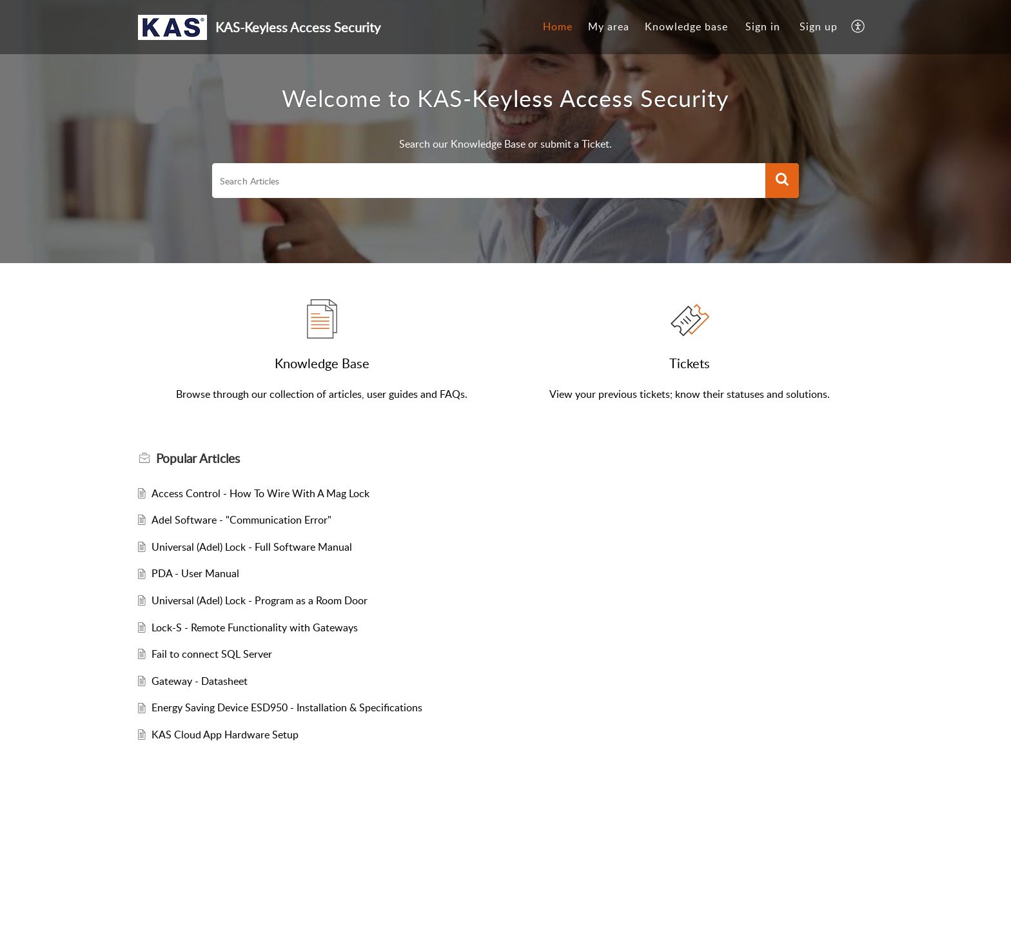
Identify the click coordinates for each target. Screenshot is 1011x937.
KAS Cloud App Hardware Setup (225, 734)
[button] (858, 27)
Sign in (762, 26)
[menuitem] (557, 27)
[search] (488, 180)
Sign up (819, 26)
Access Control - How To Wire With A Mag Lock (260, 493)
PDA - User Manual (195, 573)
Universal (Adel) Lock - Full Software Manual (252, 547)
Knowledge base (686, 26)
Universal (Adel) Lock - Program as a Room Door (260, 600)
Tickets (689, 363)
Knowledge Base (322, 363)
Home (558, 26)
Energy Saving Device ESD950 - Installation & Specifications (287, 707)
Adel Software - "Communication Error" (241, 520)
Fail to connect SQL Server (212, 654)
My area (608, 26)
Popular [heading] (198, 458)
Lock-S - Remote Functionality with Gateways (255, 627)
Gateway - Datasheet (200, 681)
